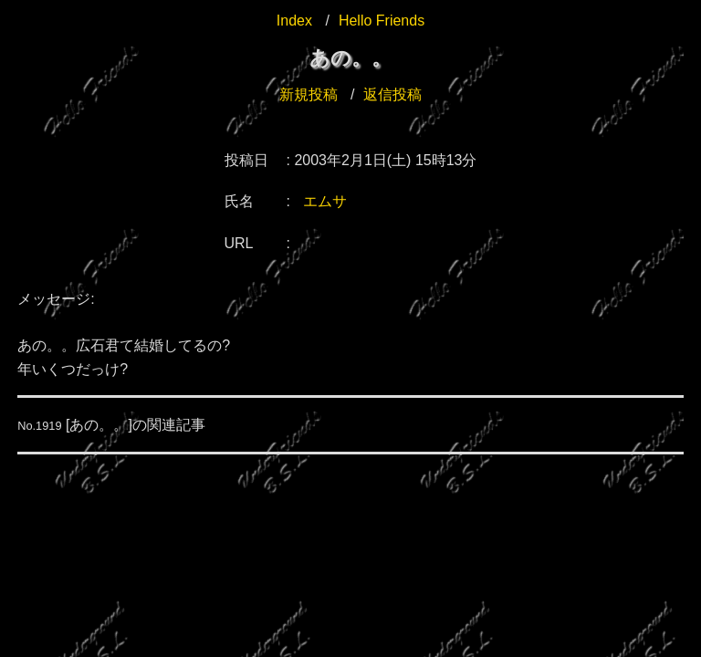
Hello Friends (381, 20)
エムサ (325, 201)
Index (294, 20)
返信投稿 (392, 94)
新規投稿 (308, 94)
